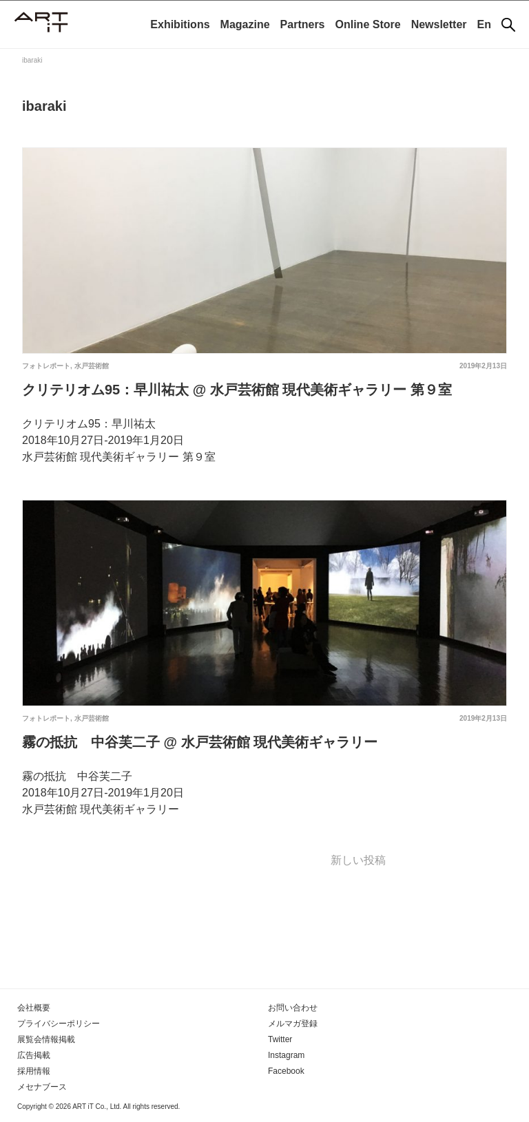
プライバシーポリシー (58, 1023)
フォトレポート (46, 366)
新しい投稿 (358, 860)
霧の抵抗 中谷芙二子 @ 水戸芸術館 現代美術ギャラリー (199, 742)
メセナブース (42, 1087)
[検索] (508, 25)
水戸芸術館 (91, 366)
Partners (302, 24)
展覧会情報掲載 (46, 1039)
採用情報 (33, 1071)
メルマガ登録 (293, 1023)
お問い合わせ (293, 1008)
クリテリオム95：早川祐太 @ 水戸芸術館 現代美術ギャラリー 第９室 (237, 389)
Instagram (286, 1055)
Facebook (286, 1071)
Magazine (245, 24)
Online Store (368, 24)
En (484, 24)
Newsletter (439, 24)
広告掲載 (33, 1055)
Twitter (280, 1039)
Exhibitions (179, 24)
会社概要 (33, 1008)
